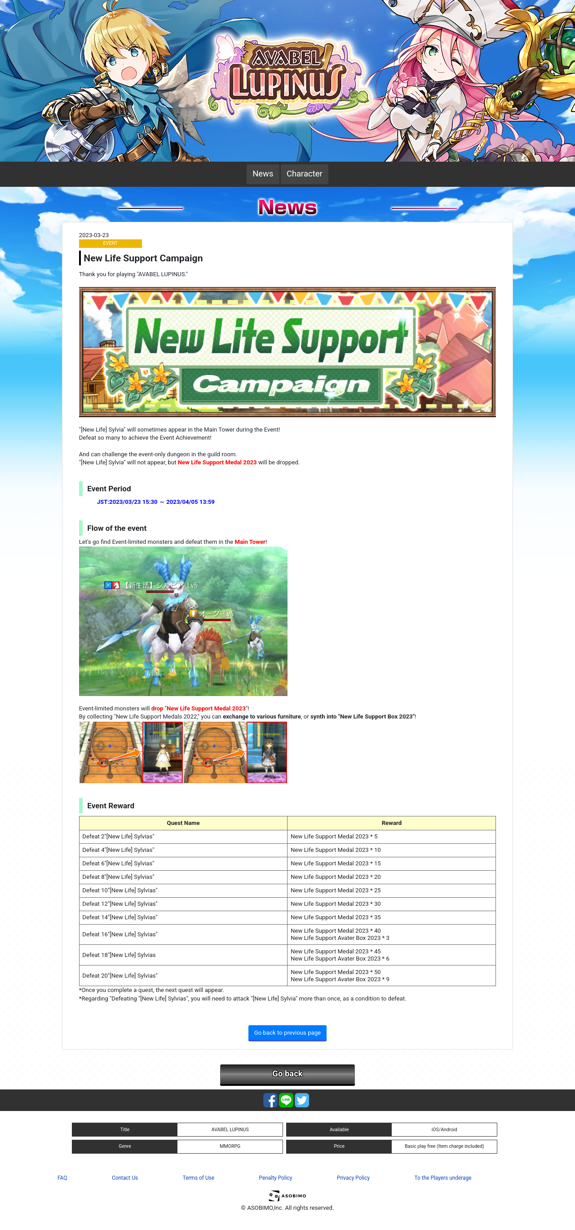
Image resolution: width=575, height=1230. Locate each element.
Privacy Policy (353, 1178)
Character (305, 174)
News (262, 174)
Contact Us (125, 1178)
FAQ (62, 1178)
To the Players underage (443, 1178)
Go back (287, 1074)
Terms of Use (198, 1178)
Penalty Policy (275, 1178)
